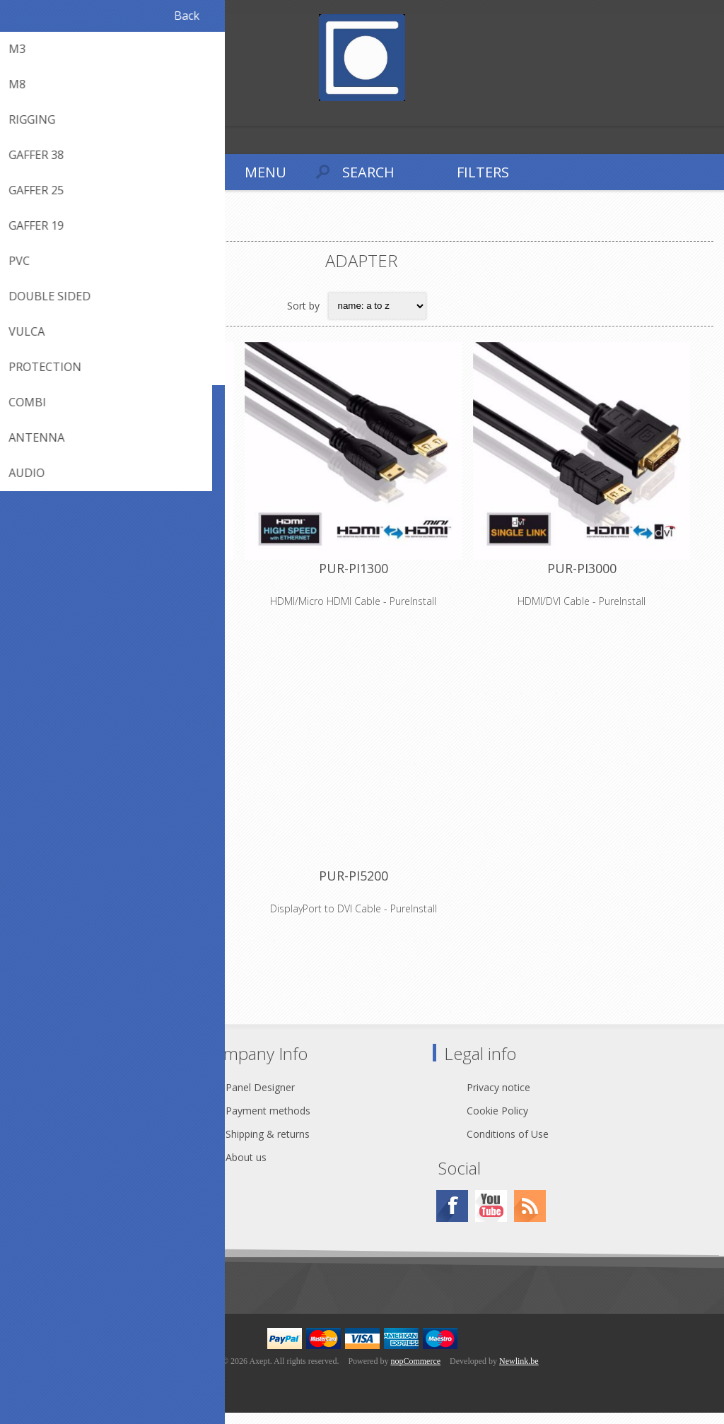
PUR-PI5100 (128, 888)
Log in (41, 113)
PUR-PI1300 (362, 574)
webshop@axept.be (86, 1122)
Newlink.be (519, 1372)
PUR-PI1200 (128, 574)
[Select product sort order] (377, 306)
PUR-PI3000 (596, 574)
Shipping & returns (268, 1145)
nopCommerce (415, 1372)
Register (13, 113)
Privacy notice (498, 1098)
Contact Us (66, 1098)
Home (28, 229)
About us (246, 1168)
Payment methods (268, 1122)
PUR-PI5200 (362, 888)
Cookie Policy (497, 1122)
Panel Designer (260, 1098)
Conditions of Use (508, 1145)
